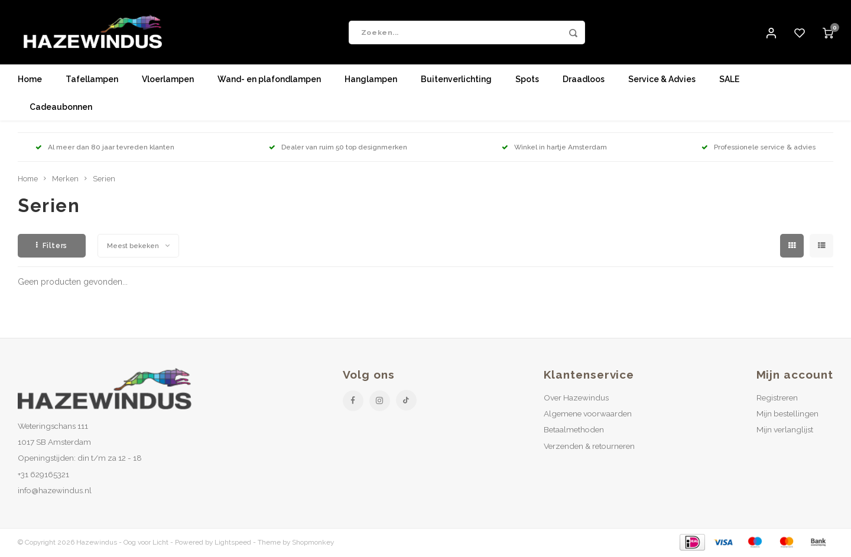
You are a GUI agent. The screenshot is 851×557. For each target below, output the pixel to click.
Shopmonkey (313, 543)
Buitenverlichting (456, 79)
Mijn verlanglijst (784, 430)
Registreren (777, 398)
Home (30, 79)
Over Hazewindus (576, 398)
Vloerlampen (168, 79)
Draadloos (584, 79)
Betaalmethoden (574, 430)
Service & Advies (662, 79)
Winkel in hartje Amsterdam (554, 148)
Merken (65, 179)
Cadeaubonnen (61, 107)
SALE (729, 79)
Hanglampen (371, 79)
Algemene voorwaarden (588, 414)
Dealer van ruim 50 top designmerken (338, 148)
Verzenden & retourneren (589, 446)
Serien (104, 179)
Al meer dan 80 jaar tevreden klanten (104, 148)
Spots (527, 79)
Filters (51, 246)
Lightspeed (233, 543)
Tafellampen (92, 79)
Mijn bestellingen (787, 414)
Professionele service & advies (758, 148)
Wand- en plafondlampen (269, 79)
